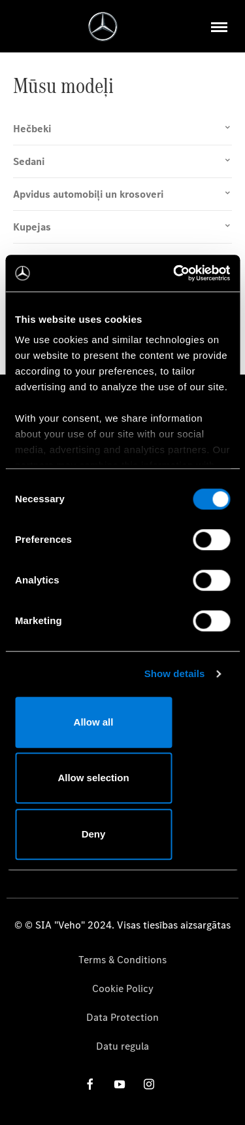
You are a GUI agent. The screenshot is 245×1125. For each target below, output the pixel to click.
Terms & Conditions (122, 960)
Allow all (94, 722)
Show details (174, 673)
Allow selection (93, 777)
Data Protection (122, 1017)
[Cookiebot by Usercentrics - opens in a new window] (174, 273)
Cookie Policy (123, 988)
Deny (94, 833)
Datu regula (122, 1046)
